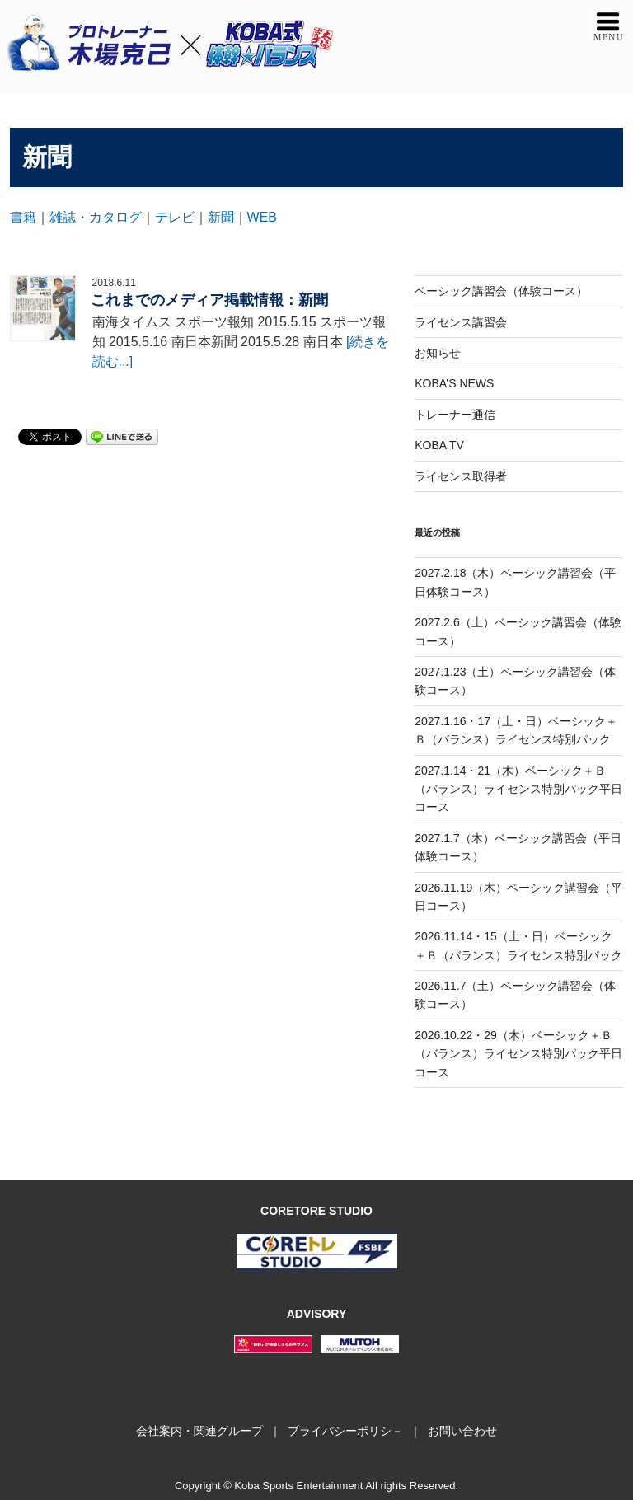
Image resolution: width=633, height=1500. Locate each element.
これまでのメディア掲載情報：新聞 (209, 300)
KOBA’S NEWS (454, 383)
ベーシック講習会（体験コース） (501, 291)
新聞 (221, 217)
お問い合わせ (462, 1430)
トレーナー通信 (455, 414)
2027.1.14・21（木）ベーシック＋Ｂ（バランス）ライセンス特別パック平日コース (518, 789)
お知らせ (438, 352)
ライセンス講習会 (461, 322)
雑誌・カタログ (95, 217)
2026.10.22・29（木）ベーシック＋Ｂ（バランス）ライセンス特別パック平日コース (518, 1054)
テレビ (175, 217)
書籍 (23, 217)
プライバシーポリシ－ (345, 1430)
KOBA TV (439, 445)
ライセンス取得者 (461, 476)
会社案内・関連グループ (199, 1430)
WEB (262, 217)
